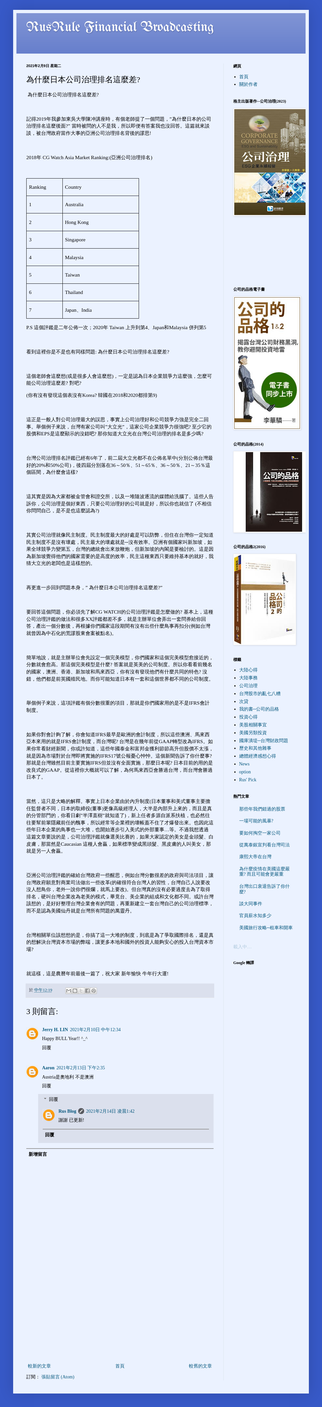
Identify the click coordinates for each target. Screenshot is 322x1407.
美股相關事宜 (253, 724)
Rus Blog (67, 1111)
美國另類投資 (253, 732)
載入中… (242, 946)
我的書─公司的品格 (259, 709)
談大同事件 (250, 903)
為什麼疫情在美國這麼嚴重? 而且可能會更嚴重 (264, 871)
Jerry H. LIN (55, 1029)
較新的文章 (39, 1366)
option (245, 771)
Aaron (48, 1067)
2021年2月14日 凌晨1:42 (110, 1111)
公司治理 (248, 685)
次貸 (243, 701)
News (244, 764)
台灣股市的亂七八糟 (260, 693)
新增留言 (38, 1154)
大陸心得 (248, 669)
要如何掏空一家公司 (260, 833)
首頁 (120, 1366)
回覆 (46, 1047)
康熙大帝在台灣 (255, 856)
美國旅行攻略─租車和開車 (266, 927)
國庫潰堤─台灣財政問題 (263, 740)
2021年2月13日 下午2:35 (81, 1067)
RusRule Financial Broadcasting (120, 27)
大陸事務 (248, 677)
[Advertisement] (120, 1333)
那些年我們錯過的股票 (262, 809)
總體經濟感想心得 (257, 756)
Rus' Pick (248, 779)
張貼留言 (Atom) (58, 1376)
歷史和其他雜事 (255, 748)
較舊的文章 (200, 1366)
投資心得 (248, 717)
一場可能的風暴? (256, 820)
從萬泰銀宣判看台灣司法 (264, 844)
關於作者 (248, 84)
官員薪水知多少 (255, 915)
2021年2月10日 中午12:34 (95, 1029)
